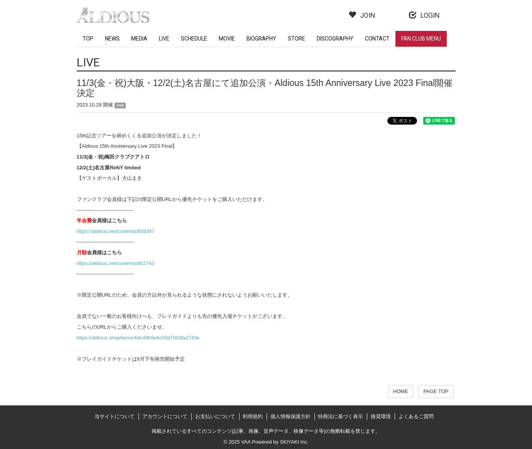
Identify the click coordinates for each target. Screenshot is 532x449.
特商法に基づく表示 (340, 416)
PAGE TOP (435, 391)
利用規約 (253, 416)
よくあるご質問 (416, 416)
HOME (400, 391)
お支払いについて (215, 416)
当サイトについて (115, 416)
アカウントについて (164, 416)
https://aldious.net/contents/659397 (116, 231)
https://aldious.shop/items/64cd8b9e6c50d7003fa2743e (138, 338)
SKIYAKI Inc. (294, 442)
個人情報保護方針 (290, 416)
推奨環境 (381, 416)
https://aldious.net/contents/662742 (116, 263)
